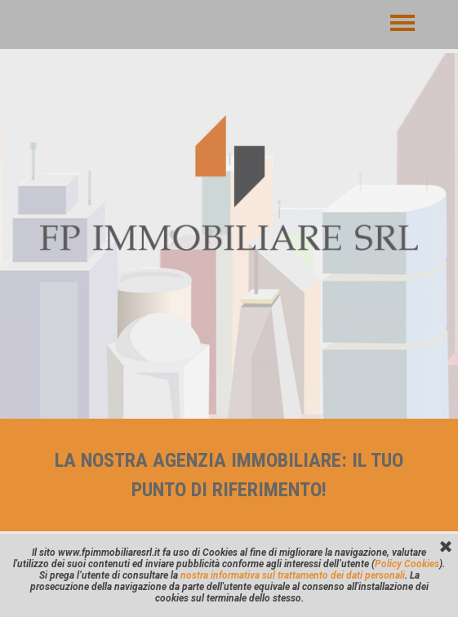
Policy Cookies (407, 564)
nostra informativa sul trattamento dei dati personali (292, 575)
